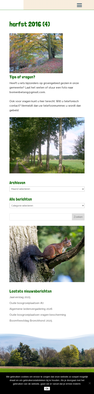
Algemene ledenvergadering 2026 (30, 309)
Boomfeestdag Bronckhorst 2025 (30, 320)
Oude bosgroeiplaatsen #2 (26, 303)
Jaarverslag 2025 (19, 297)
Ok (46, 388)
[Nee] (89, 383)
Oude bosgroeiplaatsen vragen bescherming (37, 314)
